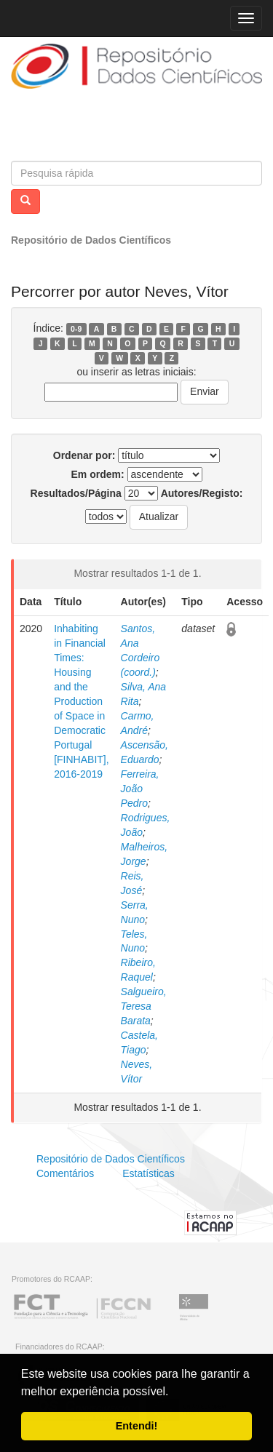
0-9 (76, 328)
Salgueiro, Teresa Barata (144, 1006)
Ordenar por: (84, 455)
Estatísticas (148, 1173)
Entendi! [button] (137, 1426)
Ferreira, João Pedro (140, 788)
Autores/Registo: (202, 493)
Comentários (65, 1173)
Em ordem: (97, 474)
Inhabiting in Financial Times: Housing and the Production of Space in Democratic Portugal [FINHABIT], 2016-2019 (81, 701)
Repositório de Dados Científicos (91, 240)
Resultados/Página (76, 493)
